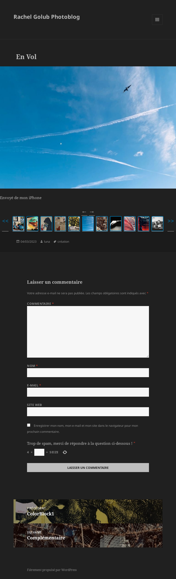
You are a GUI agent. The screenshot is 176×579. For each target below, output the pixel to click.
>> (170, 221)
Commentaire (40, 304)
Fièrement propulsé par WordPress (52, 570)
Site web (34, 405)
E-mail (34, 385)
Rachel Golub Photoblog (47, 16)
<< (5, 221)
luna (47, 241)
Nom (32, 366)
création (63, 241)
